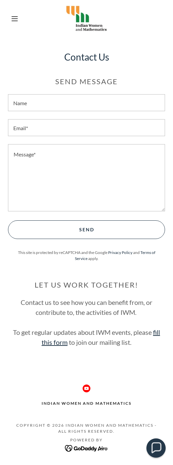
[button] (16, 18)
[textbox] (86, 102)
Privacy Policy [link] (120, 252)
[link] (87, 18)
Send (86, 229)
